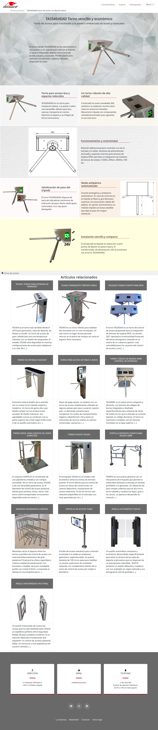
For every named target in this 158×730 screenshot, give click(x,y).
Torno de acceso (11, 273)
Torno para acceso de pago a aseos (79, 360)
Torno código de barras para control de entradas (126, 359)
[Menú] (150, 4)
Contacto (86, 719)
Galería (122, 4)
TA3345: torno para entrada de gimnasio (32, 285)
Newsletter (74, 719)
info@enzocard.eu (79, 682)
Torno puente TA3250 (79, 434)
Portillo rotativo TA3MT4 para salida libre (125, 434)
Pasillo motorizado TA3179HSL (32, 583)
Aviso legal (97, 719)
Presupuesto (135, 4)
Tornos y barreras (17, 10)
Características (108, 4)
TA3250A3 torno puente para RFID (125, 285)
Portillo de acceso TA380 (79, 509)
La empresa (61, 719)
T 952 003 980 (125, 682)
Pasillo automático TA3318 (126, 509)
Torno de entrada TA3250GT (32, 360)
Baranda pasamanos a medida (32, 509)
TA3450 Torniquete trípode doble (79, 285)
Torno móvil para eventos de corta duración (32, 434)
